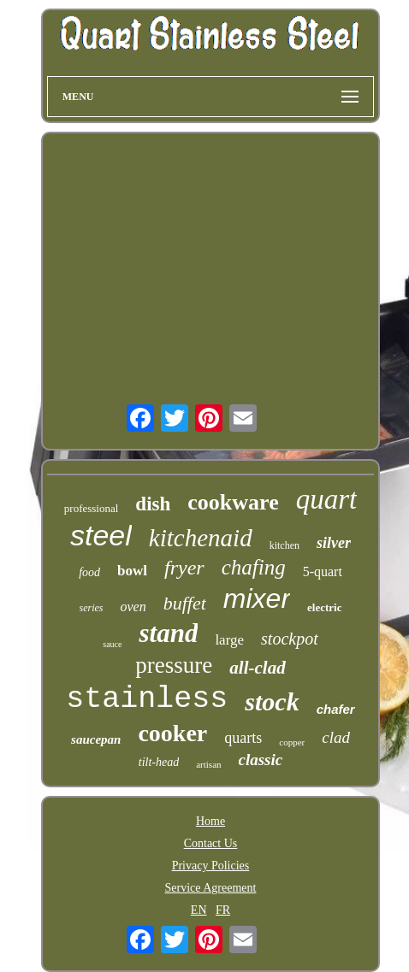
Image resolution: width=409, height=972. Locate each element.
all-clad (257, 667)
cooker (172, 733)
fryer (184, 568)
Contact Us (211, 843)
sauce (112, 644)
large (229, 640)
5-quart (322, 571)
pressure (173, 665)
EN (199, 910)
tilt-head (159, 762)
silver (334, 542)
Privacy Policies (211, 865)
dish (152, 504)
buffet (184, 603)
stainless (147, 699)
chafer (336, 709)
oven (133, 606)
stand (168, 633)
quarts (243, 737)
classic (261, 760)
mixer (256, 598)
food (89, 572)
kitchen (284, 545)
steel (101, 535)
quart (327, 499)
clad (336, 737)
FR (223, 910)
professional (91, 508)
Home (210, 821)
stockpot (289, 638)
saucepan (96, 739)
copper (292, 742)
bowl (132, 571)
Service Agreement (211, 887)
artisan (208, 764)
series (92, 608)
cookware (232, 502)
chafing (254, 567)
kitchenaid (200, 537)
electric (324, 607)
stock (272, 701)
